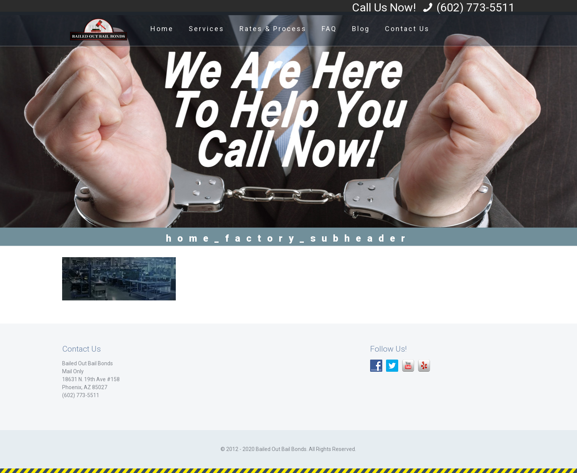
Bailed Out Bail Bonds (87, 363)
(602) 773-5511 (475, 7)
